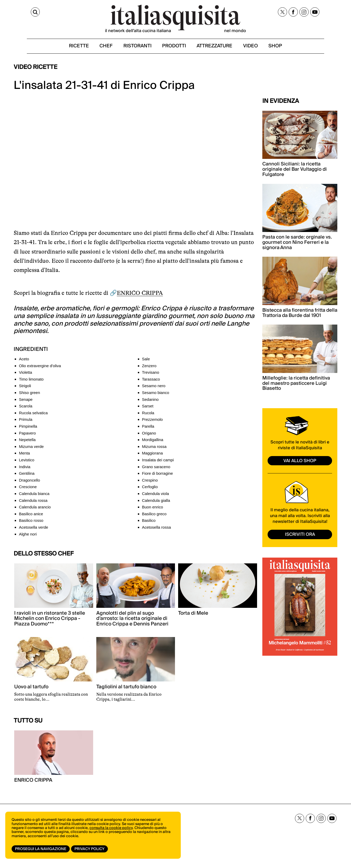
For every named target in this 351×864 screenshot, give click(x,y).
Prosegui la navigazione (40, 849)
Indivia (24, 469)
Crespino (150, 483)
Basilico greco (154, 517)
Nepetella (27, 443)
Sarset (147, 409)
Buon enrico (152, 510)
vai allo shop (300, 463)
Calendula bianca (34, 496)
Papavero (27, 436)
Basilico (149, 523)
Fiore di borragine (157, 476)
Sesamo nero (154, 389)
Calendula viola (155, 496)
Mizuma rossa (154, 449)
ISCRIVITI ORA (300, 537)
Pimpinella (28, 429)
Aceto (24, 362)
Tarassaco (151, 382)
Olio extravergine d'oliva (40, 368)
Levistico (26, 463)
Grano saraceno (156, 469)
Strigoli (25, 389)
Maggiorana (152, 456)
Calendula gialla (156, 503)
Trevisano (150, 375)
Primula (25, 422)
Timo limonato (31, 382)
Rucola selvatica (33, 416)
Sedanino (150, 402)
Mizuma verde (31, 449)
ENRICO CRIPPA (140, 296)
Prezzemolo (152, 422)
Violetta (25, 375)
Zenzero (149, 368)
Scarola (25, 409)
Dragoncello (29, 483)
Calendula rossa (33, 503)
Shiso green (29, 395)
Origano (149, 436)
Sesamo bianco (155, 395)
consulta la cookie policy (111, 830)
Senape (26, 402)
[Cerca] (18, 12)
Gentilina (26, 476)
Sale (146, 362)
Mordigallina (152, 443)
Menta (24, 456)
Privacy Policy (90, 849)
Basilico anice (31, 517)
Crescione (28, 490)
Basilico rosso (31, 523)
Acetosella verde (33, 530)
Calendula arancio (35, 510)
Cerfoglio (150, 490)
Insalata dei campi (158, 463)
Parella (148, 429)
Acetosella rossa (156, 530)
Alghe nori (28, 537)
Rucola (148, 416)
